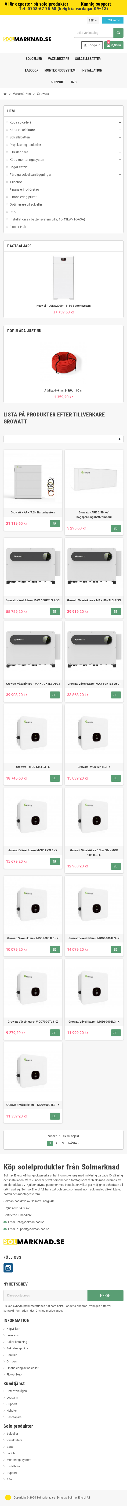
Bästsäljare (14, 1417)
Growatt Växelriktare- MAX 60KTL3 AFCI (94, 683)
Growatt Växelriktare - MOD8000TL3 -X (94, 938)
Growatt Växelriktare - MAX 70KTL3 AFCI (33, 683)
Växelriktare (14, 1440)
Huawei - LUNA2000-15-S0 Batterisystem (63, 305)
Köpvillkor (13, 1329)
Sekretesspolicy (17, 1348)
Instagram (8, 1267)
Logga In (12, 1397)
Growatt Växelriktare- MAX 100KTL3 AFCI (33, 600)
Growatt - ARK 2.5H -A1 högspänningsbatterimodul (94, 515)
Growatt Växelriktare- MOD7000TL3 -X (33, 1021)
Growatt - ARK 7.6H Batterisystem (33, 512)
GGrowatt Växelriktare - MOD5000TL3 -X (32, 1105)
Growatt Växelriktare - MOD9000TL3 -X (32, 938)
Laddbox (12, 1453)
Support (12, 1404)
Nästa (74, 1143)
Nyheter (12, 1410)
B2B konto (113, 20)
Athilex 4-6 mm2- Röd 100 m (63, 390)
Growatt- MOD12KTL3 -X (94, 767)
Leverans (13, 1335)
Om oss (12, 1361)
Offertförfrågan (17, 1391)
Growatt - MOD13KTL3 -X (33, 767)
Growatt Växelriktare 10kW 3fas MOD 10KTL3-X (94, 853)
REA (9, 1479)
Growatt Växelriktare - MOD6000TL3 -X (94, 1021)
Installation (14, 1466)
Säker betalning (17, 1342)
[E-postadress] (45, 1295)
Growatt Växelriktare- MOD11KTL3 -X (32, 850)
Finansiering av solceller (22, 1368)
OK (105, 1295)
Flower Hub (14, 1374)
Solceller (12, 1433)
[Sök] (98, 33)
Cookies (12, 1355)
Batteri (11, 1446)
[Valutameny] (93, 20)
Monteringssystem (19, 1459)
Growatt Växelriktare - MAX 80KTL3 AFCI (94, 600)
